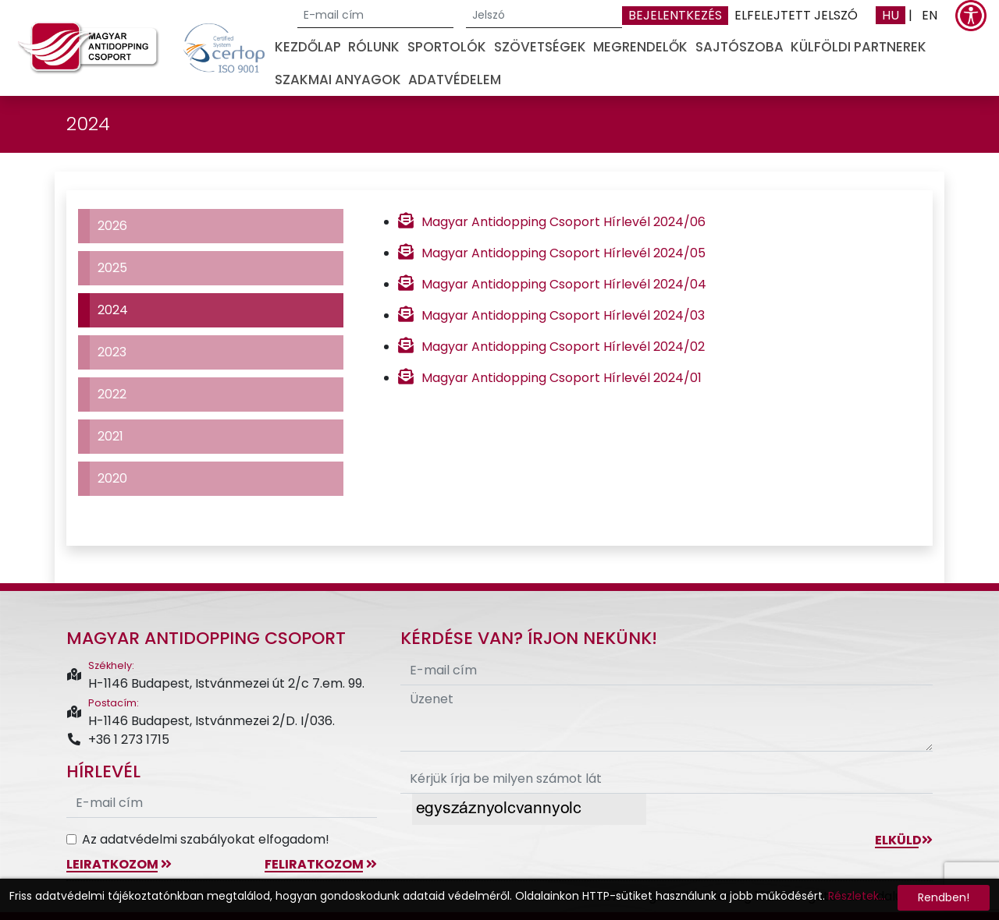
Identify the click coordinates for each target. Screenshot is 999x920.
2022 (112, 394)
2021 (110, 436)
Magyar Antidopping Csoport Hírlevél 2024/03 (563, 315)
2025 (112, 268)
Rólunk (374, 46)
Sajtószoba (739, 46)
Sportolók (446, 46)
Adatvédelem (454, 79)
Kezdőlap (308, 46)
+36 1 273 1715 (117, 739)
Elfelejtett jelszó (796, 15)
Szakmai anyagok (338, 79)
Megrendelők (640, 46)
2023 (112, 352)
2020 (112, 478)
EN (929, 15)
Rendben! (943, 897)
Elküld (904, 840)
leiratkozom (119, 864)
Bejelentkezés (675, 15)
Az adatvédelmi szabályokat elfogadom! (205, 839)
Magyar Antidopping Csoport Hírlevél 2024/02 (563, 347)
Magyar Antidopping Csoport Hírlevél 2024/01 (561, 378)
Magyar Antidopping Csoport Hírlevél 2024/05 (563, 253)
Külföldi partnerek (858, 46)
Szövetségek (540, 46)
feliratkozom (321, 864)
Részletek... (857, 896)
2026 (112, 226)
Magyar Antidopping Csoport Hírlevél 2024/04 (563, 284)
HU (890, 15)
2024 (113, 310)
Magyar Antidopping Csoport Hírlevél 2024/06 (563, 222)
